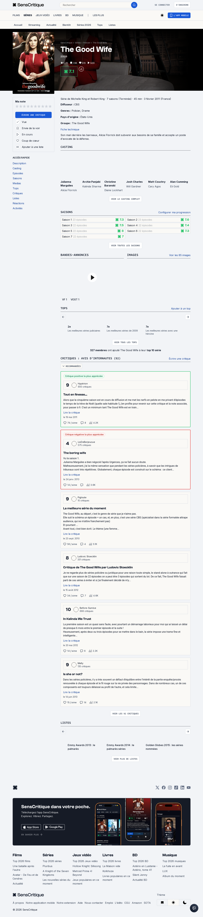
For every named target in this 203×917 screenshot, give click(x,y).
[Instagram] (170, 787)
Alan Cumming (179, 181)
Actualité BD (139, 879)
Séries (78, 43)
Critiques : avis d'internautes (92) (93, 358)
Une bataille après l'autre (23, 867)
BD (134, 854)
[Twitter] (157, 787)
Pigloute (82, 496)
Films (17, 854)
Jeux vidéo (82, 854)
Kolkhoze (108, 870)
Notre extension (66, 902)
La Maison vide (111, 865)
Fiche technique (70, 129)
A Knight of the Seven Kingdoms (56, 872)
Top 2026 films (21, 860)
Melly (80, 662)
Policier (86, 43)
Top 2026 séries (52, 860)
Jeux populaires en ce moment (86, 880)
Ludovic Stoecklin (87, 555)
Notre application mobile (40, 902)
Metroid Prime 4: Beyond (82, 872)
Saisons (67, 212)
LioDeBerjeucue (86, 441)
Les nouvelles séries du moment (56, 880)
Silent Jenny (139, 874)
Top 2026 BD (140, 860)
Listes (66, 722)
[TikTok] (176, 787)
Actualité (18, 882)
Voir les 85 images (180, 254)
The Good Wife (100, 43)
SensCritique (66, 43)
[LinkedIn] (182, 787)
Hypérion (83, 383)
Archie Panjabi (91, 181)
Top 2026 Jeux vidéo (85, 860)
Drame (86, 110)
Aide (80, 902)
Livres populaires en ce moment (116, 877)
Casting (67, 147)
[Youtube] (189, 787)
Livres (108, 854)
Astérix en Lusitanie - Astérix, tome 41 (144, 867)
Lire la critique (71, 411)
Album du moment (173, 875)
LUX (165, 870)
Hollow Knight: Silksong (87, 865)
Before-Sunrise (88, 607)
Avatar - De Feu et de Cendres (25, 876)
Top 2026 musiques (174, 860)
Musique (169, 854)
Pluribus (47, 865)
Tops (64, 308)
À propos (18, 902)
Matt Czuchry (157, 181)
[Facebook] (164, 787)
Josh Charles (134, 181)
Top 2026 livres (112, 860)
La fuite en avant (172, 865)
